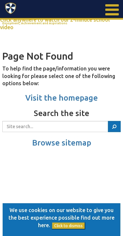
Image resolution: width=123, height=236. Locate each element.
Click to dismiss (68, 226)
